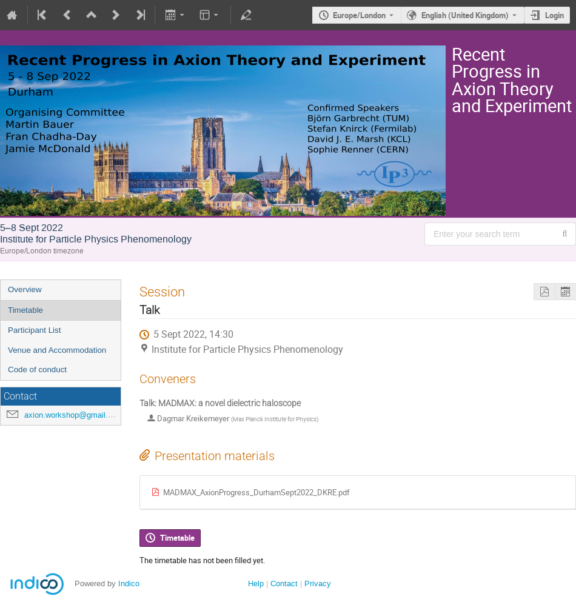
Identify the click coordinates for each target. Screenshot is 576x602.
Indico (128, 583)
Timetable (25, 310)
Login (554, 15)
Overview (25, 289)
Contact (284, 583)
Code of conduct (37, 369)
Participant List (34, 330)
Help (256, 583)
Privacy (317, 583)
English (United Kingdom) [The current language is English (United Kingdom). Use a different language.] (465, 15)
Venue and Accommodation (57, 350)
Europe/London (359, 15)
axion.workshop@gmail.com (73, 415)
